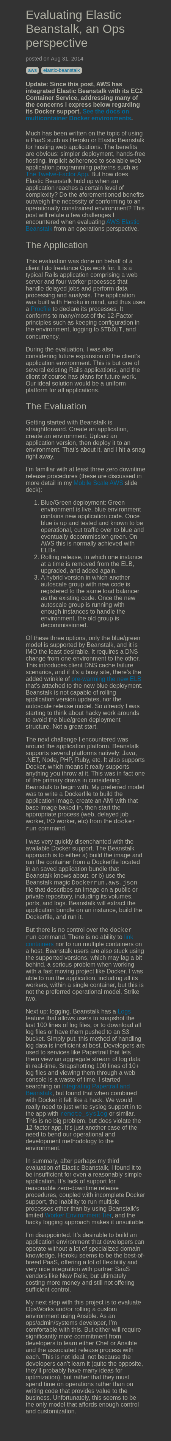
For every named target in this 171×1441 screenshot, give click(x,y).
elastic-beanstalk (61, 70)
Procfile (41, 309)
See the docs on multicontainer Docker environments (78, 114)
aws (32, 70)
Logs (124, 1018)
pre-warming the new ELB (106, 680)
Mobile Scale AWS (98, 484)
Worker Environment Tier (78, 1223)
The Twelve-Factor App (57, 174)
